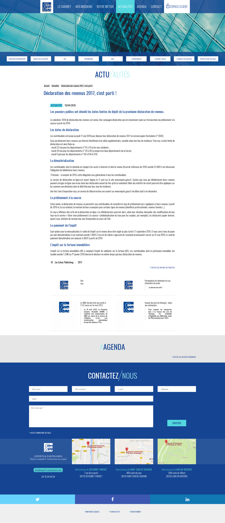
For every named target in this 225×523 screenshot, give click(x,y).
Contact (156, 6)
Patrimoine (88, 58)
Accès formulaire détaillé (40, 433)
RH (65, 58)
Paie (112, 58)
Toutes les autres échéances (183, 357)
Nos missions (83, 6)
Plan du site (114, 511)
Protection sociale (208, 58)
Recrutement (135, 511)
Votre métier (105, 6)
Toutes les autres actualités (162, 267)
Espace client (177, 6)
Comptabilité (136, 58)
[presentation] (180, 411)
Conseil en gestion (184, 58)
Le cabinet (64, 6)
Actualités (125, 6)
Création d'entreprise (16, 58)
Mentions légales (91, 511)
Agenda (141, 6)
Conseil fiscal (160, 58)
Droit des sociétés (41, 58)
